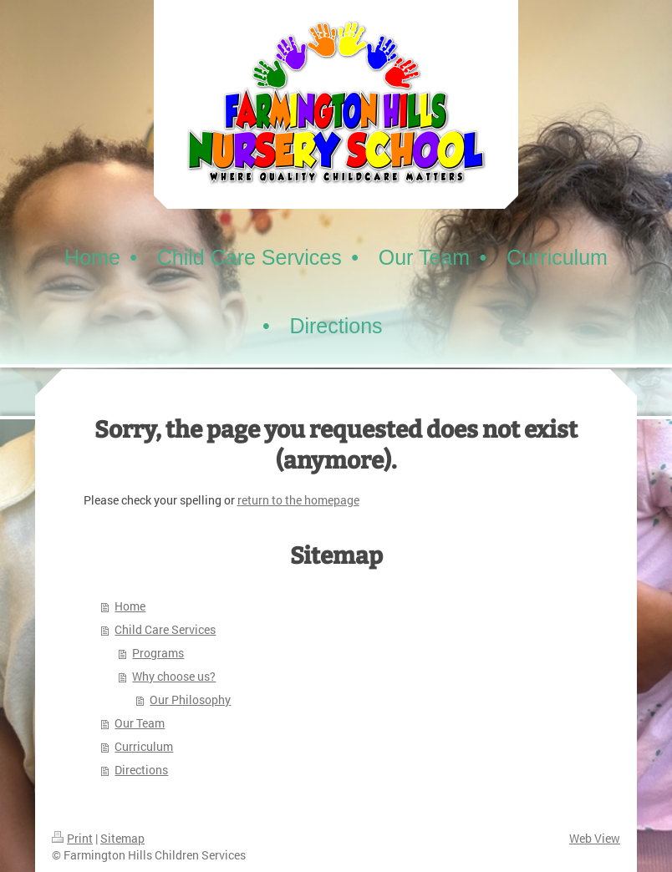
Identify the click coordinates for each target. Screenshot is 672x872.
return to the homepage (298, 500)
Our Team (140, 723)
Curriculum (144, 746)
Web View (594, 838)
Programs (158, 653)
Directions (141, 770)
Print (72, 838)
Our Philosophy (190, 699)
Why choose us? (174, 676)
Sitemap (122, 838)
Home (130, 606)
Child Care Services (165, 629)
